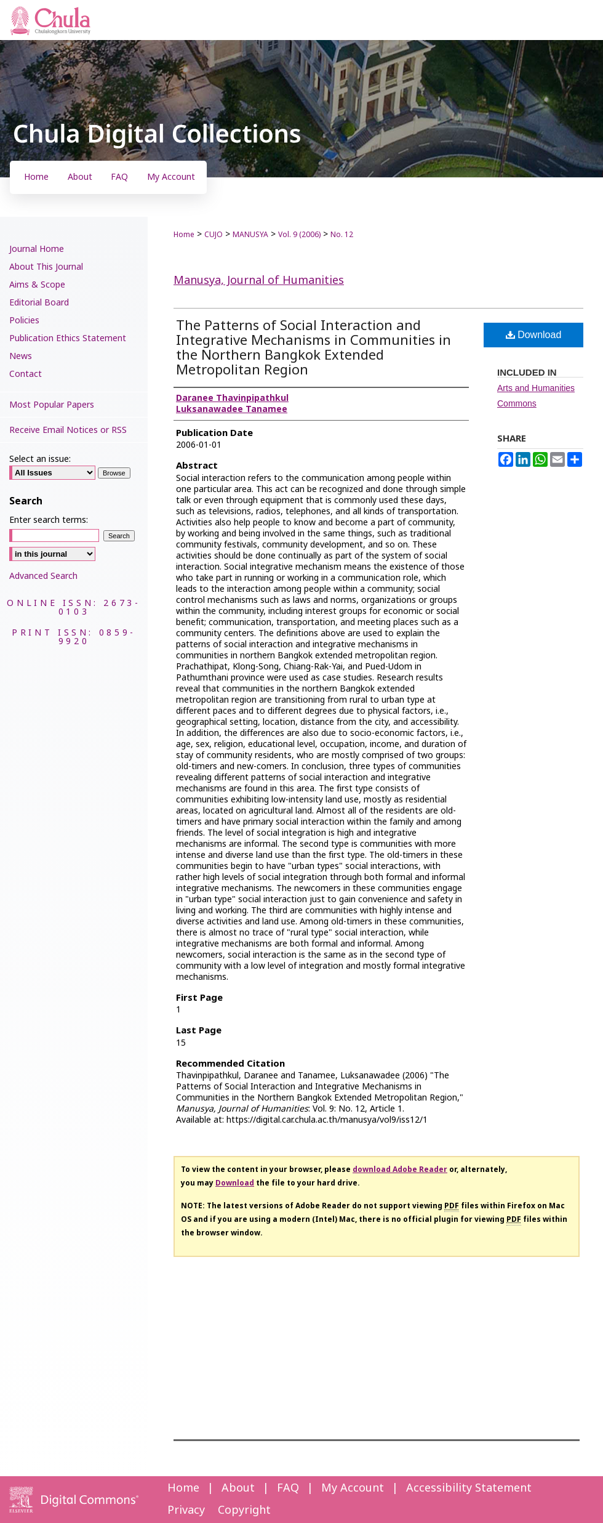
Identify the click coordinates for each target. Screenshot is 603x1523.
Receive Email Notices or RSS (68, 430)
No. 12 (341, 234)
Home (184, 234)
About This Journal (46, 267)
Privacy (186, 1510)
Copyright (244, 1510)
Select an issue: (40, 459)
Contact (25, 374)
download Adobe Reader (400, 1169)
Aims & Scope (37, 284)
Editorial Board (39, 302)
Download (534, 334)
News (20, 356)
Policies (24, 320)
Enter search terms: (48, 520)
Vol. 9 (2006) (299, 234)
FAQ (288, 1488)
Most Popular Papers (51, 404)
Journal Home (36, 249)
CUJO (213, 234)
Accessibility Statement (469, 1488)
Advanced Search (43, 576)
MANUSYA (250, 234)
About (238, 1488)
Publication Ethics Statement (67, 338)
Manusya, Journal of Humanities (259, 280)
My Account (352, 1488)
